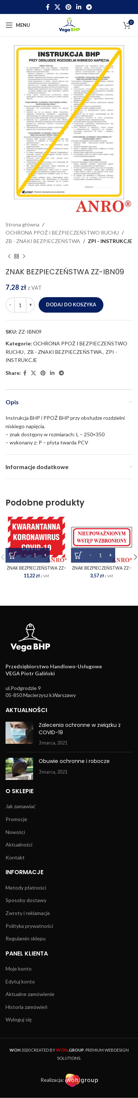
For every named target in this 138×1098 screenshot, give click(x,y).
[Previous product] (9, 256)
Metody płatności (26, 887)
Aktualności (19, 844)
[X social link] (57, 7)
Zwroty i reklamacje (28, 913)
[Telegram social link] (89, 7)
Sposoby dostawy (26, 900)
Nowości (15, 832)
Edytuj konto (20, 981)
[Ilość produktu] (20, 305)
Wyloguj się (19, 1019)
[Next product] (24, 256)
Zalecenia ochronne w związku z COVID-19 (80, 728)
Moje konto (19, 968)
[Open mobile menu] (18, 25)
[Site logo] (69, 24)
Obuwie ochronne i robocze (74, 761)
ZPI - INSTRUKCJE (110, 241)
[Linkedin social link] (79, 7)
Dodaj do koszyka (71, 304)
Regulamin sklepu (26, 938)
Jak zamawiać (21, 806)
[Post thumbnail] (19, 734)
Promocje (16, 819)
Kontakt (15, 857)
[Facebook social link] (47, 7)
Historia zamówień (26, 1007)
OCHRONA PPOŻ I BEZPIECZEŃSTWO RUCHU (62, 232)
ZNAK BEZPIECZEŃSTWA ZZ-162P (36, 571)
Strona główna (22, 224)
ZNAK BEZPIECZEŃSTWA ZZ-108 (101, 571)
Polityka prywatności (29, 926)
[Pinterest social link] (68, 7)
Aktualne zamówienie (30, 994)
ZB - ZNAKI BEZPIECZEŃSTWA (43, 241)
